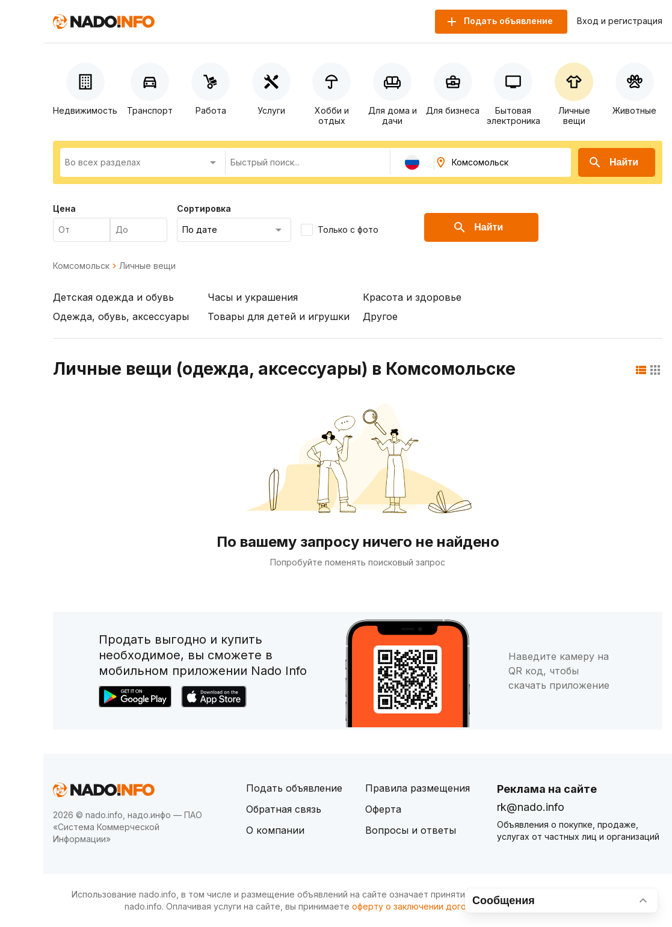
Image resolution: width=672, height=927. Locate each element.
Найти (613, 162)
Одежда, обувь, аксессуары (121, 316)
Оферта (383, 809)
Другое (380, 316)
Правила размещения (417, 788)
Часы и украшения (253, 297)
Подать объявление (294, 788)
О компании (275, 830)
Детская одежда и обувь (113, 297)
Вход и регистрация (619, 21)
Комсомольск (81, 266)
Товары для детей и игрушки (279, 316)
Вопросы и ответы (410, 830)
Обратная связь (283, 809)
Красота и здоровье (412, 297)
